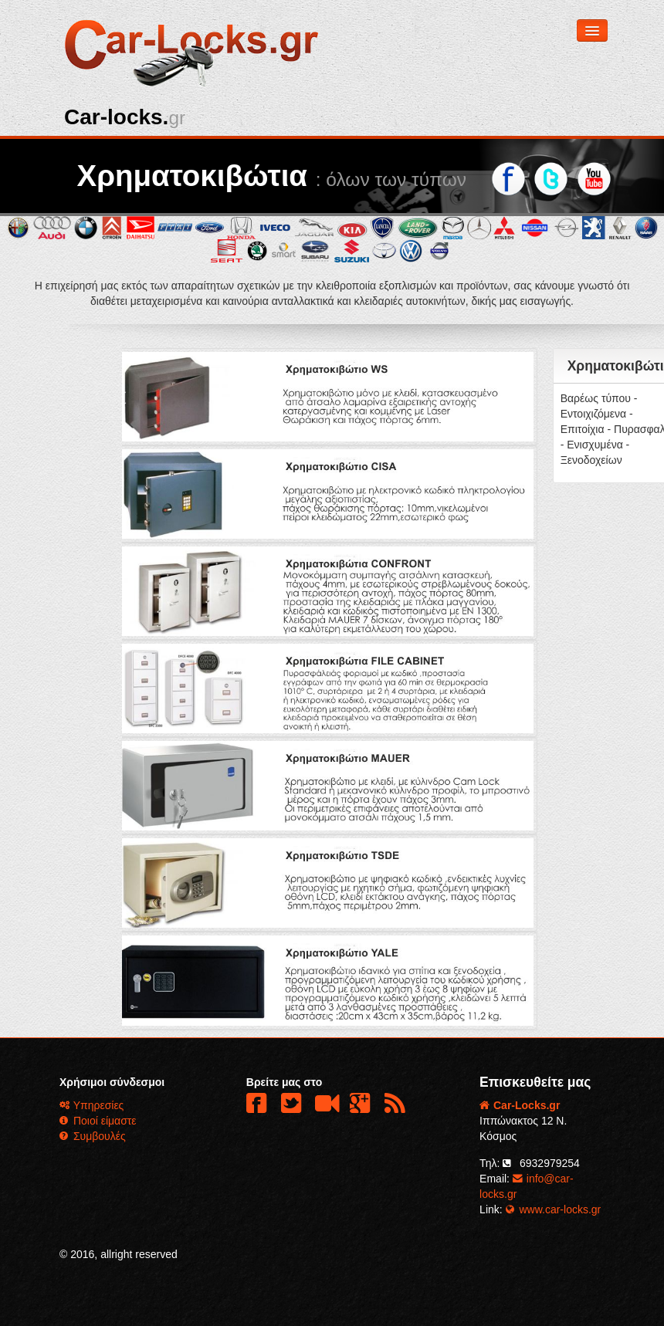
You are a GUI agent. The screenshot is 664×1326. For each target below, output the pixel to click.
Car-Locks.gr (519, 1105)
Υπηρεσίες (91, 1105)
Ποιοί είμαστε (98, 1121)
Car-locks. (124, 117)
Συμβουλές (92, 1136)
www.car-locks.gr (553, 1209)
